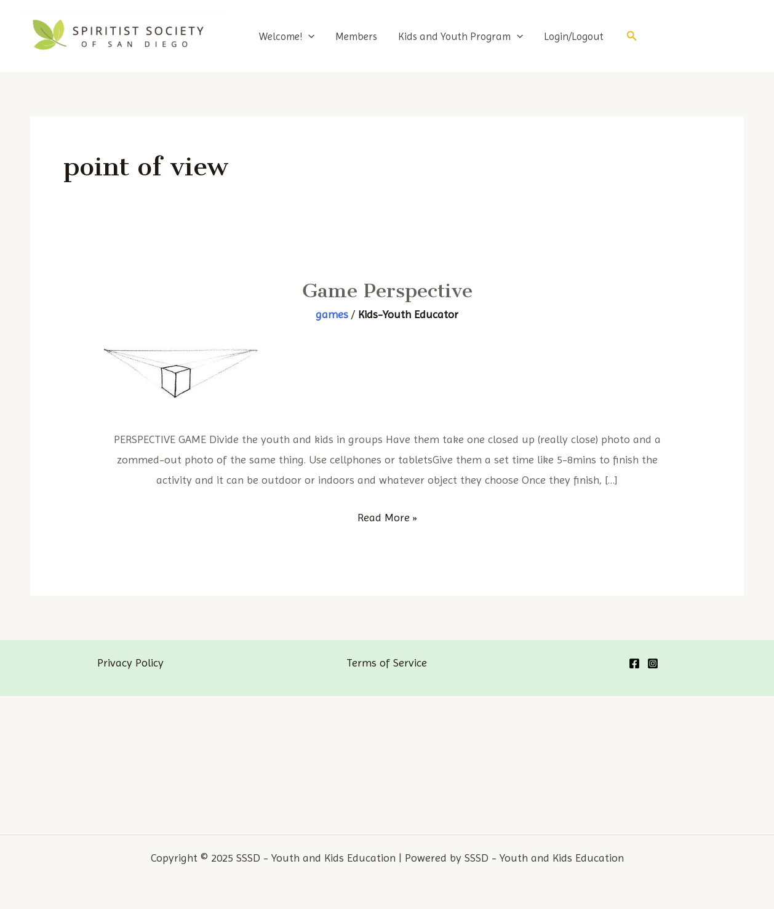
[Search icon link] (631, 36)
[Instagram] (652, 663)
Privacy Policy (130, 662)
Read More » (387, 517)
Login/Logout (574, 36)
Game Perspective (387, 290)
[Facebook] (634, 663)
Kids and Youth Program (460, 36)
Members (356, 36)
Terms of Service (386, 662)
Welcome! (286, 36)
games (332, 314)
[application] (308, 36)
